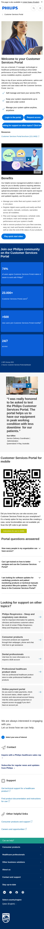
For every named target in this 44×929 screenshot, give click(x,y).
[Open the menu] (40, 8)
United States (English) (31, 2)
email (19, 702)
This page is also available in (11, 2)
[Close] (41, 1)
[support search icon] (33, 8)
